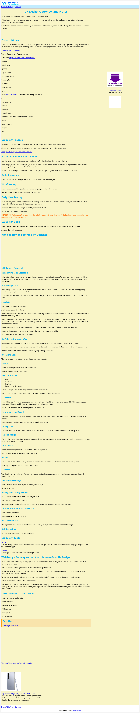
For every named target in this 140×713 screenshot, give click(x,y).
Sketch (3, 542)
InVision (4, 550)
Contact (18, 7)
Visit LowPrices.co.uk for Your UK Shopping (16, 663)
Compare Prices (115, 90)
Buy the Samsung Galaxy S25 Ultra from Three (18, 694)
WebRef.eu (77, 711)
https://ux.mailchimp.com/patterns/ (22, 58)
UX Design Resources (10, 626)
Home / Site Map (7, 7)
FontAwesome (10, 95)
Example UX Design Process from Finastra (16, 152)
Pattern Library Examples (10, 50)
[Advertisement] (46, 33)
